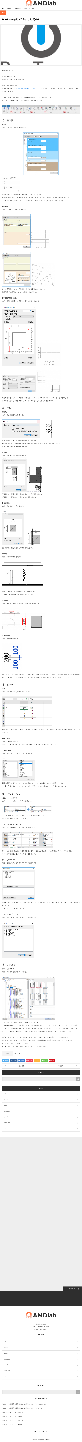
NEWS (6, 1099)
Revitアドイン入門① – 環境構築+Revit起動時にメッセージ (19, 1404)
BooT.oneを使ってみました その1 (25, 88)
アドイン (20, 1053)
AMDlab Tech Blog (45, 1439)
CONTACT (7, 1123)
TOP (5, 1094)
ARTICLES (7, 1111)
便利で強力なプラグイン (9, 1412)
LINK (5, 1128)
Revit (3, 12)
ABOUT (6, 1117)
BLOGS (6, 1105)
